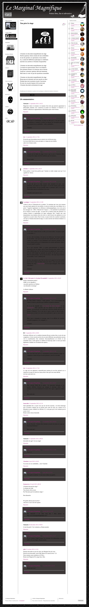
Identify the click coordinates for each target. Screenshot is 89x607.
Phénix (72, 23)
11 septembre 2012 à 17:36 (32, 137)
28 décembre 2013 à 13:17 (49, 536)
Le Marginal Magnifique (33, 118)
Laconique (26, 202)
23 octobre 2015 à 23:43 (48, 565)
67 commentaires (74, 122)
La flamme (73, 110)
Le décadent (74, 80)
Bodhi (72, 28)
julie (24, 549)
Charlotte (26, 461)
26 (63, 23)
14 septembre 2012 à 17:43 (32, 368)
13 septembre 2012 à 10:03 (32, 333)
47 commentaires (74, 92)
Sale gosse (73, 115)
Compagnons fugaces (74, 74)
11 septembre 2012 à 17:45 (49, 151)
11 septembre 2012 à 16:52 (36, 103)
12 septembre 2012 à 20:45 (54, 278)
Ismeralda (26, 403)
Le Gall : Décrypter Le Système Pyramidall (35, 278)
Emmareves (26, 484)
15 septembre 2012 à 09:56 (36, 438)
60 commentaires (74, 59)
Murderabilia (74, 57)
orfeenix (25, 168)
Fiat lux (72, 48)
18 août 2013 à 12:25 (47, 511)
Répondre (25, 111)
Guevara (73, 52)
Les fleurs (73, 84)
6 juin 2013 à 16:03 (34, 461)
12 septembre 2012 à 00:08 (49, 118)
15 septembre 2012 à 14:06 (49, 449)
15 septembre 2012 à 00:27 (49, 383)
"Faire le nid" (40, 263)
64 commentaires (74, 102)
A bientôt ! (22, 600)
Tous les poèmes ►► (78, 125)
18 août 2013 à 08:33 (35, 484)
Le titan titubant (74, 68)
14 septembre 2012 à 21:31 (36, 403)
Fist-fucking (73, 105)
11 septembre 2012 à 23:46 (49, 181)
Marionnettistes (74, 33)
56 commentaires (74, 76)
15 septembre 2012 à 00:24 (49, 421)
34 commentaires (74, 70)
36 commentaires (74, 34)
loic (24, 137)
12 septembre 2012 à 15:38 (36, 202)
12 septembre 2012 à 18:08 (49, 229)
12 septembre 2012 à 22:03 (49, 298)
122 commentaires (74, 29)
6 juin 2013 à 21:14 (47, 472)
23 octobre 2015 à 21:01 (32, 549)
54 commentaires (74, 54)
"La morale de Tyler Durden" (51, 306)
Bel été (72, 120)
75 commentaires (74, 112)
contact (29, 314)
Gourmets (73, 100)
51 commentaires (74, 44)
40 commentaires (74, 86)
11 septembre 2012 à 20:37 (35, 168)
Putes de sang (74, 43)
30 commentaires (74, 39)
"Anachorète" (30, 307)
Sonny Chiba (74, 95)
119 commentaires (74, 107)
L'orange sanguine (75, 38)
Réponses (27, 115)
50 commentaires (74, 117)
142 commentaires (74, 24)
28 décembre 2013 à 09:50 (35, 524)
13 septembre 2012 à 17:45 (49, 351)
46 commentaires (74, 97)
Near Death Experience (73, 90)
